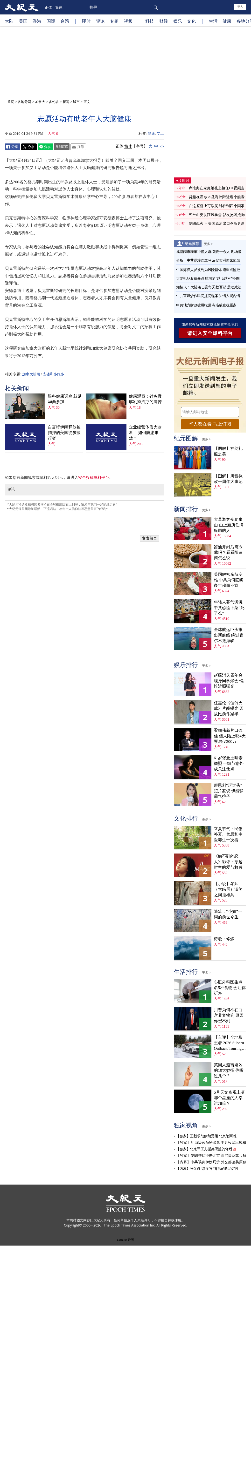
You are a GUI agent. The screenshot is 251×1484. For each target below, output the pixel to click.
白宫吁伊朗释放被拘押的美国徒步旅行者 (64, 432)
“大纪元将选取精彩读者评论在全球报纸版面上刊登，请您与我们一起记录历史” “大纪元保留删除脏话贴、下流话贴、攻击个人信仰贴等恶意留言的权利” (84, 514)
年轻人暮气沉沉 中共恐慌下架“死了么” (229, 608)
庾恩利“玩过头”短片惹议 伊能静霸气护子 (229, 791)
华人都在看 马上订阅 (210, 424)
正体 (48, 7)
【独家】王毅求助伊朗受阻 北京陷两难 (206, 1136)
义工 (160, 134)
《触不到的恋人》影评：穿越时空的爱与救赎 (228, 862)
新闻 (66, 101)
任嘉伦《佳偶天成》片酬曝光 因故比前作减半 (229, 708)
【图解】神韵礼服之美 (228, 451)
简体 (59, 7)
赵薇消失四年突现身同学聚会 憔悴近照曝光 (229, 681)
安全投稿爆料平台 (93, 477)
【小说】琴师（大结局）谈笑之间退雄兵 (228, 889)
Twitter (29, 146)
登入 (240, 6)
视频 (128, 21)
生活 (213, 21)
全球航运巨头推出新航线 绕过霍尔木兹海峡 (229, 635)
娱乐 (177, 21)
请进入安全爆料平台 (210, 333)
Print (78, 146)
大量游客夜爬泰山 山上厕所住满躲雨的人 (229, 525)
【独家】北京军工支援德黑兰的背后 (204, 1149)
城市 (76, 101)
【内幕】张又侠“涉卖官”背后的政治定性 (207, 1169)
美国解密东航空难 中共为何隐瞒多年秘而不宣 (229, 580)
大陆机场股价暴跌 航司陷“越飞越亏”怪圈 (207, 278)
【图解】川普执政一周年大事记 (228, 479)
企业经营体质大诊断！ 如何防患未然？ (145, 432)
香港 (37, 21)
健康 (227, 21)
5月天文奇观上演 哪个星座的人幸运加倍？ (229, 1098)
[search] (123, 7)
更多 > (208, 244)
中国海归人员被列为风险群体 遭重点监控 (208, 270)
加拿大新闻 (31, 374)
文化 (191, 21)
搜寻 (155, 7)
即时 (86, 21)
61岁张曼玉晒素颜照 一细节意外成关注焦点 (229, 763)
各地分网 (24, 101)
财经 (163, 21)
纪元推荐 (192, 243)
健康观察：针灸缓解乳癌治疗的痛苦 (145, 399)
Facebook (12, 146)
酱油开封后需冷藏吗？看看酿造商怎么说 (228, 552)
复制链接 (62, 146)
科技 (149, 21)
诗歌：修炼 (224, 939)
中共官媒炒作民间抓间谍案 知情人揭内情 (208, 296)
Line (45, 146)
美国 (23, 21)
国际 (51, 21)
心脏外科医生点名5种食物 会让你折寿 (230, 988)
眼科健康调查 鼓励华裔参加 (65, 399)
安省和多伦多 (53, 374)
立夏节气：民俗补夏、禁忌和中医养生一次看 (228, 834)
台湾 (65, 21)
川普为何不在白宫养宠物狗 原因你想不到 (229, 1015)
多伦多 (54, 101)
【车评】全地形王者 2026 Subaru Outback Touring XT (229, 1043)
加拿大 (40, 101)
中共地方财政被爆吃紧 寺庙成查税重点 (206, 305)
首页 (10, 101)
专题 (114, 21)
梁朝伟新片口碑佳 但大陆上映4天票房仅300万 (230, 736)
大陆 (9, 21)
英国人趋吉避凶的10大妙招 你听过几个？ (229, 1070)
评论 (100, 21)
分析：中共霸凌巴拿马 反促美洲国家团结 (208, 260)
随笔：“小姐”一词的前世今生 (228, 914)
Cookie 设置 (125, 1240)
